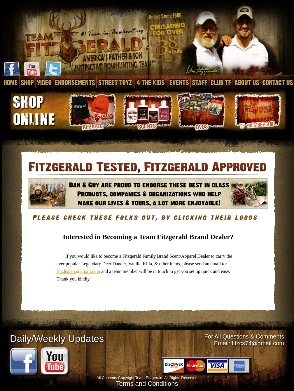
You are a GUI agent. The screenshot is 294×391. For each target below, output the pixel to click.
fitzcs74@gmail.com (258, 343)
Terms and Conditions (147, 383)
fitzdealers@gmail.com (78, 271)
